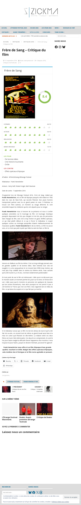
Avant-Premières (19, 32)
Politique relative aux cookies (60, 502)
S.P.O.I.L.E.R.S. (34, 32)
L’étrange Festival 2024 (18, 28)
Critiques (5, 32)
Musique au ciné (69, 28)
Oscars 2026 (34, 28)
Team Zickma (59, 32)
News (57, 28)
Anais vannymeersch (26, 60)
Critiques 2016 (41, 60)
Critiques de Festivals (10, 63)
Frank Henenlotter (31, 382)
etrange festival (13, 382)
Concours (46, 32)
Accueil (4, 28)
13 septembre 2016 (11, 60)
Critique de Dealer (44, 417)
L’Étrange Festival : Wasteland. (10, 418)
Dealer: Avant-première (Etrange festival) (27, 419)
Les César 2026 (46, 28)
